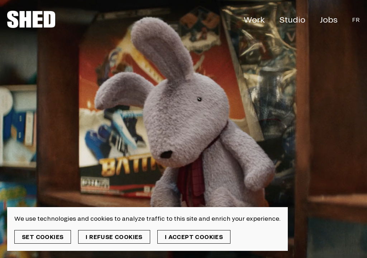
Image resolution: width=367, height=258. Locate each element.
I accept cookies (194, 236)
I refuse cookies (114, 236)
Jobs (329, 19)
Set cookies (42, 236)
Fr (356, 19)
